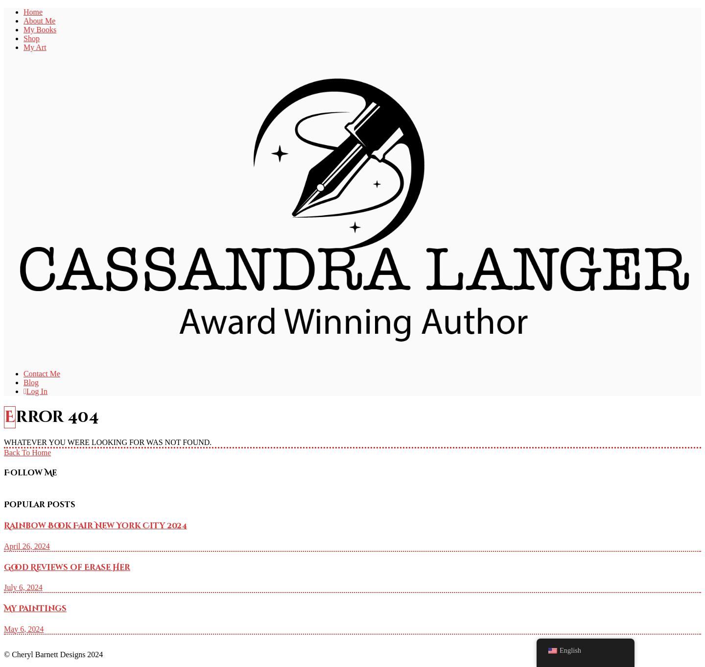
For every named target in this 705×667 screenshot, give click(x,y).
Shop (32, 38)
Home (33, 12)
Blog (31, 382)
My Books (40, 29)
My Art (35, 47)
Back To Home (27, 452)
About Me (39, 21)
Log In (35, 391)
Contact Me (42, 374)
